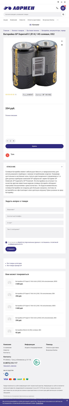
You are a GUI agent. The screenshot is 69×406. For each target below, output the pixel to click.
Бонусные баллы (48, 20)
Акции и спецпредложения (33, 347)
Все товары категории (14, 263)
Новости (22, 20)
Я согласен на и (33, 243)
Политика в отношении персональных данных (18, 396)
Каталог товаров (18, 30)
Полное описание (11, 115)
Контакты (6, 352)
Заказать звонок (9, 366)
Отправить (11, 249)
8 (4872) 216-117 (57, 8)
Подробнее (39, 403)
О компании (7, 347)
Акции (5, 20)
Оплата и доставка (34, 20)
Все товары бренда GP (14, 265)
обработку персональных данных (28, 242)
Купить (34, 146)
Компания (13, 20)
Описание (11, 167)
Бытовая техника (33, 30)
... (57, 19)
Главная (6, 30)
